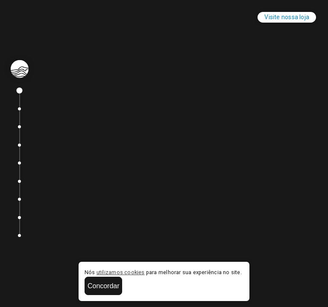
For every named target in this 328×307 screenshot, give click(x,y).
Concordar (103, 286)
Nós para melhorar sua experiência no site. (163, 272)
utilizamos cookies (121, 272)
